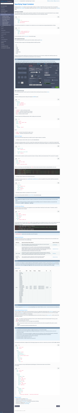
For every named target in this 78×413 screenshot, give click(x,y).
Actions (2, 26)
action (22, 6)
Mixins (2, 35)
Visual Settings (3, 41)
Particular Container (5, 16)
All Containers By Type (6, 19)
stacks (48, 91)
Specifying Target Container (6, 14)
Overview (2, 7)
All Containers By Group (6, 17)
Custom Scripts (28, 402)
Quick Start (3, 9)
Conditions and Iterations (5, 32)
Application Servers (55, 248)
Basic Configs (3, 12)
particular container (21, 8)
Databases (54, 253)
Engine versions (17, 268)
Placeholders (3, 30)
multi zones (51, 311)
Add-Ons (2, 37)
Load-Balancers (55, 244)
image (54, 262)
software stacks (25, 306)
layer (41, 39)
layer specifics (49, 315)
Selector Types (4, 20)
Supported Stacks (5, 23)
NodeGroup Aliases (5, 22)
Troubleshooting (4, 46)
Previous (17, 406)
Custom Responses (4, 39)
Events (2, 28)
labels (22, 312)
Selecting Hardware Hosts (6, 25)
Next (58, 406)
